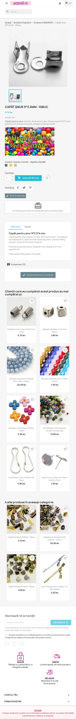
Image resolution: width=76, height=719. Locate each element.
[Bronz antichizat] (16, 166)
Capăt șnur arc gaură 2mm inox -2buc (21, 330)
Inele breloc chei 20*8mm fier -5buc (21, 478)
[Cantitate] (8, 178)
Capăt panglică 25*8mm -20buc (21, 537)
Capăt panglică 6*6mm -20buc (21, 586)
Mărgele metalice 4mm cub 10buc (55, 330)
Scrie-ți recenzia (15, 195)
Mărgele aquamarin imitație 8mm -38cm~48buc (21, 379)
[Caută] (18, 11)
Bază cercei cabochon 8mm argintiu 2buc (54, 478)
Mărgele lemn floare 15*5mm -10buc (21, 429)
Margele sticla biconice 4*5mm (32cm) (54, 379)
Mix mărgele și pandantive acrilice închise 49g (54, 429)
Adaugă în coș (28, 178)
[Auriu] (11, 166)
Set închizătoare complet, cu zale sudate (54, 587)
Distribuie (17, 187)
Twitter (14, 644)
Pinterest (30, 187)
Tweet (24, 187)
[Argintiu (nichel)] (6, 166)
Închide (38, 710)
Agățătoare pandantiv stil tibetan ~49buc (54, 538)
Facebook (7, 644)
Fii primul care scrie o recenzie (38, 275)
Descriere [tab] (15, 226)
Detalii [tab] (28, 226)
